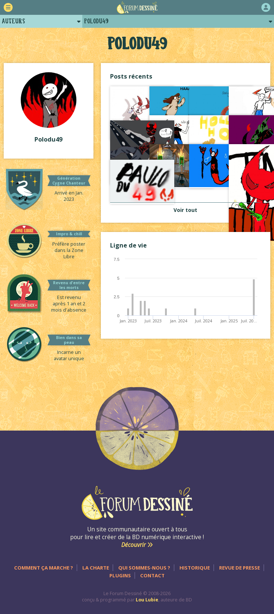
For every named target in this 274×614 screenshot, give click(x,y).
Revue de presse (239, 567)
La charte (95, 567)
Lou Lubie (147, 600)
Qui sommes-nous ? (144, 567)
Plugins (120, 575)
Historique (194, 567)
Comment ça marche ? (43, 567)
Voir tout (185, 209)
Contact (152, 575)
